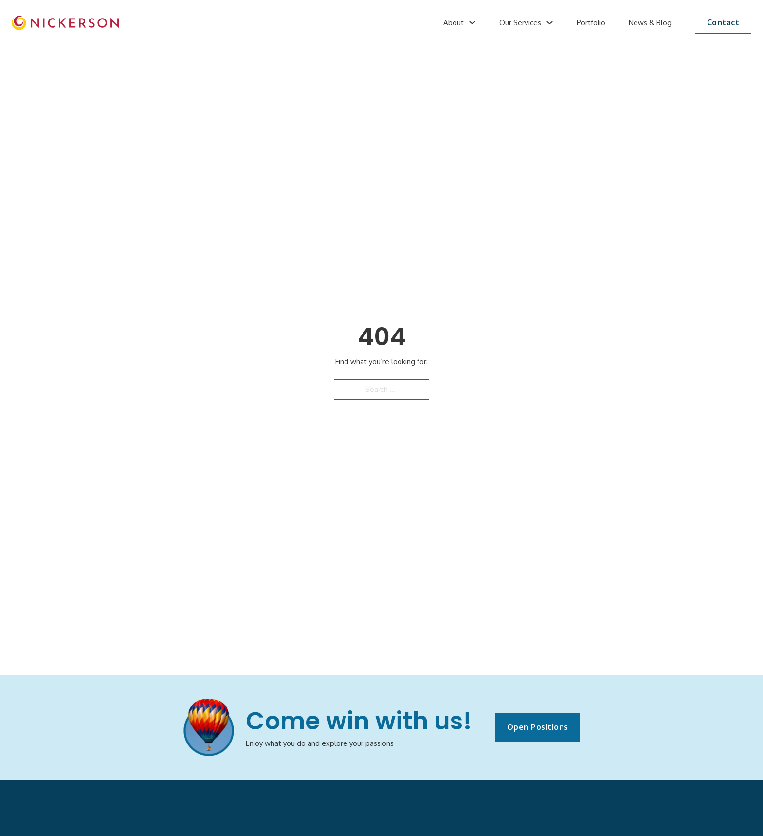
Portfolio (591, 22)
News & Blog (650, 22)
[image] (65, 23)
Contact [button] (723, 22)
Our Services (520, 22)
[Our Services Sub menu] (549, 22)
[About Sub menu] (472, 22)
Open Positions (537, 727)
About (453, 22)
